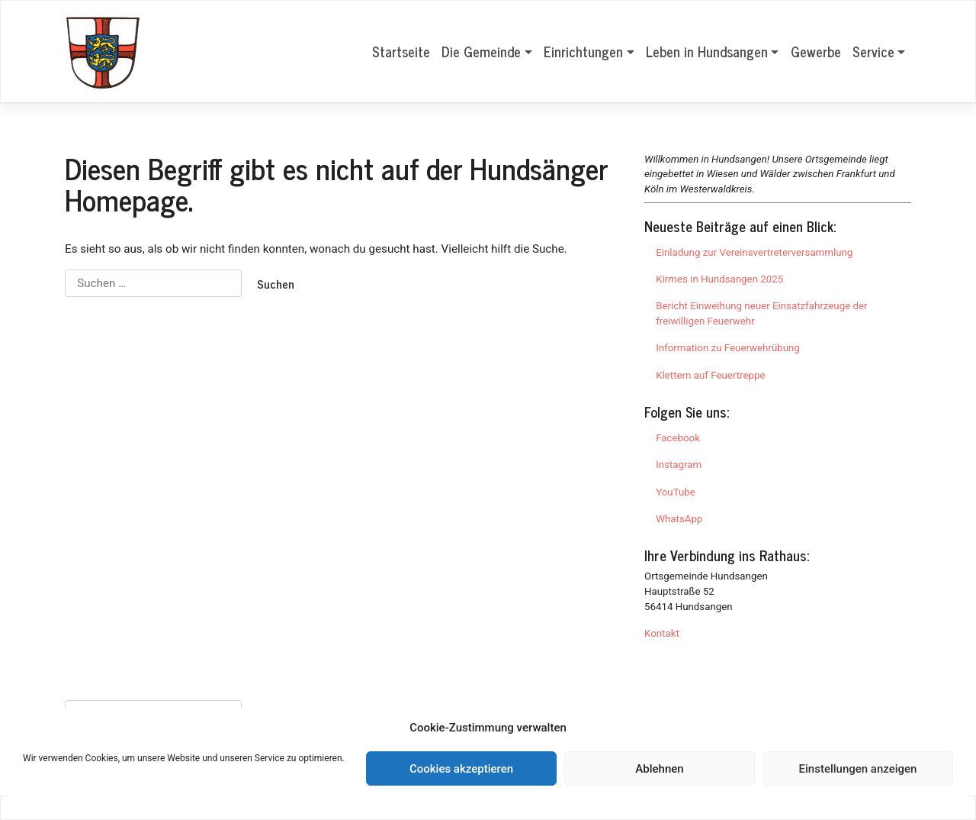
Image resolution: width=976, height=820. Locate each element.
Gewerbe (816, 51)
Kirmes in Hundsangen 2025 (719, 279)
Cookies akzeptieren (461, 769)
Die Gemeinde (481, 51)
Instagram (679, 464)
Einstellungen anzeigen (858, 769)
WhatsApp (679, 519)
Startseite (401, 51)
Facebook (678, 438)
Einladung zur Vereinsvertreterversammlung (754, 252)
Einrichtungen (583, 51)
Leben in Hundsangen (707, 51)
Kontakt (661, 633)
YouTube (675, 492)
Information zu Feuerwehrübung (728, 348)
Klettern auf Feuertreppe (710, 375)
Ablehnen (659, 769)
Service (873, 51)
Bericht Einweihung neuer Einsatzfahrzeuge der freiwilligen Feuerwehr (761, 313)
